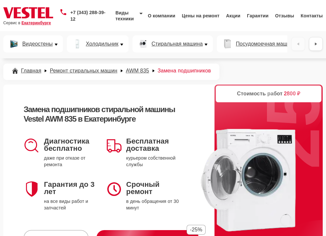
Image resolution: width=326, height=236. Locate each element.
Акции (233, 15)
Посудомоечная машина (266, 44)
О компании (161, 15)
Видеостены (37, 44)
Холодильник (102, 44)
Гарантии (258, 15)
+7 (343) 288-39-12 (87, 16)
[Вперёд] (316, 44)
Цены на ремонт (200, 15)
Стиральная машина (177, 44)
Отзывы (284, 15)
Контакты (312, 15)
